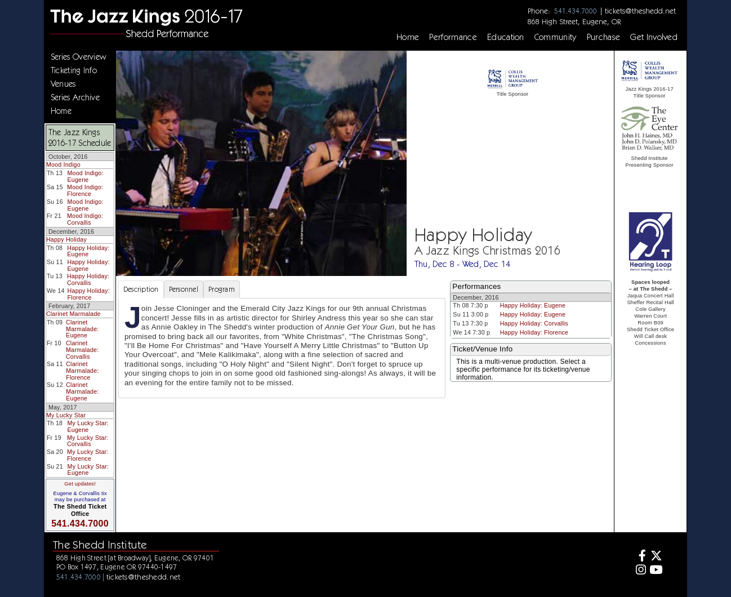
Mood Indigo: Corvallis (85, 219)
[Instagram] (639, 571)
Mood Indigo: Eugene (85, 176)
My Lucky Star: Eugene (87, 426)
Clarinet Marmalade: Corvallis (82, 349)
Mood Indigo (63, 164)
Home (407, 37)
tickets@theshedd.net (640, 10)
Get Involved (653, 37)
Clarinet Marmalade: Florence (82, 370)
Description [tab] (141, 289)
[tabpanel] (282, 348)
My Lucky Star (66, 415)
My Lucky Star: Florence (87, 455)
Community (555, 37)
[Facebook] (639, 557)
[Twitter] (656, 557)
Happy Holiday (66, 239)
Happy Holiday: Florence (89, 294)
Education (505, 37)
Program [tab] (221, 289)
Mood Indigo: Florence (85, 190)
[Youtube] (656, 571)
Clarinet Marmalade (73, 313)
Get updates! (80, 484)
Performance (453, 37)
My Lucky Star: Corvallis (87, 441)
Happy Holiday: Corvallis (88, 279)
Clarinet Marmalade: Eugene (82, 328)
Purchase (604, 37)
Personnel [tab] (183, 289)
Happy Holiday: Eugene (88, 251)
